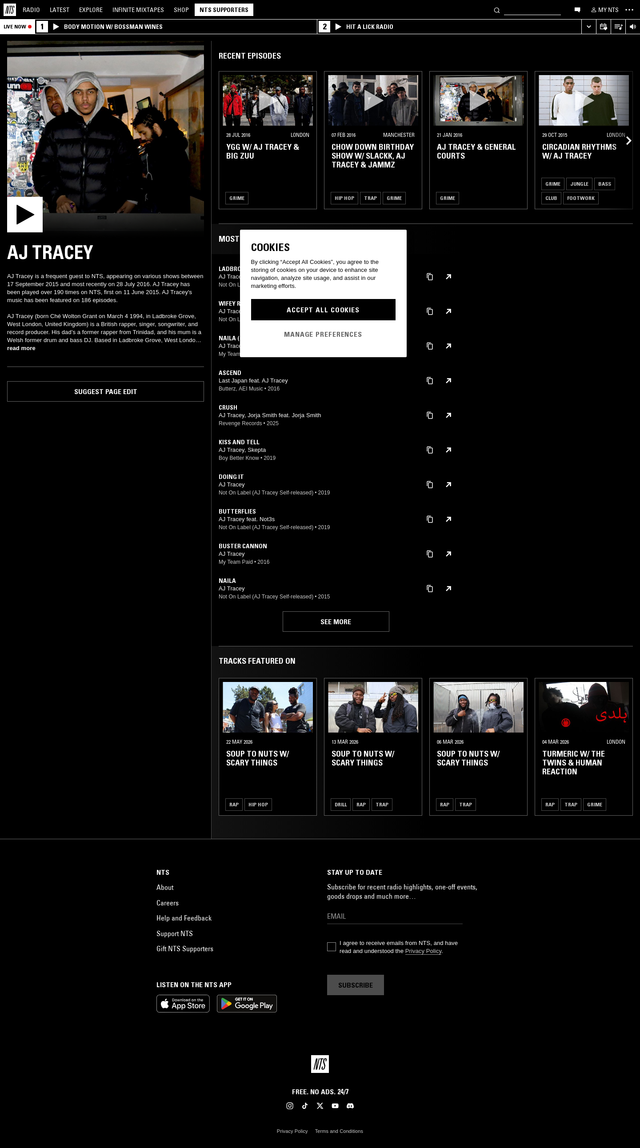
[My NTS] (604, 10)
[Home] (10, 10)
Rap (234, 804)
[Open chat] (577, 9)
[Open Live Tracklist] (618, 27)
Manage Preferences (323, 334)
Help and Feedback (184, 917)
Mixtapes (138, 10)
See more (335, 621)
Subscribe (355, 985)
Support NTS (174, 933)
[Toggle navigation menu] (629, 10)
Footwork (581, 198)
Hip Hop (344, 198)
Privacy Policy (423, 951)
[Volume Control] (632, 27)
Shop (181, 10)
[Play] (105, 139)
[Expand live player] (588, 27)
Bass (604, 183)
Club (551, 198)
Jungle (579, 183)
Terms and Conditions (339, 1131)
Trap (370, 198)
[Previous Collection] (623, 140)
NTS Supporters (224, 10)
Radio (31, 10)
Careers (167, 902)
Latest (59, 10)
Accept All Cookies (323, 309)
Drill (341, 804)
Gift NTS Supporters (184, 948)
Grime (236, 198)
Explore (91, 10)
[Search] (497, 9)
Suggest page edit (105, 391)
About (164, 887)
